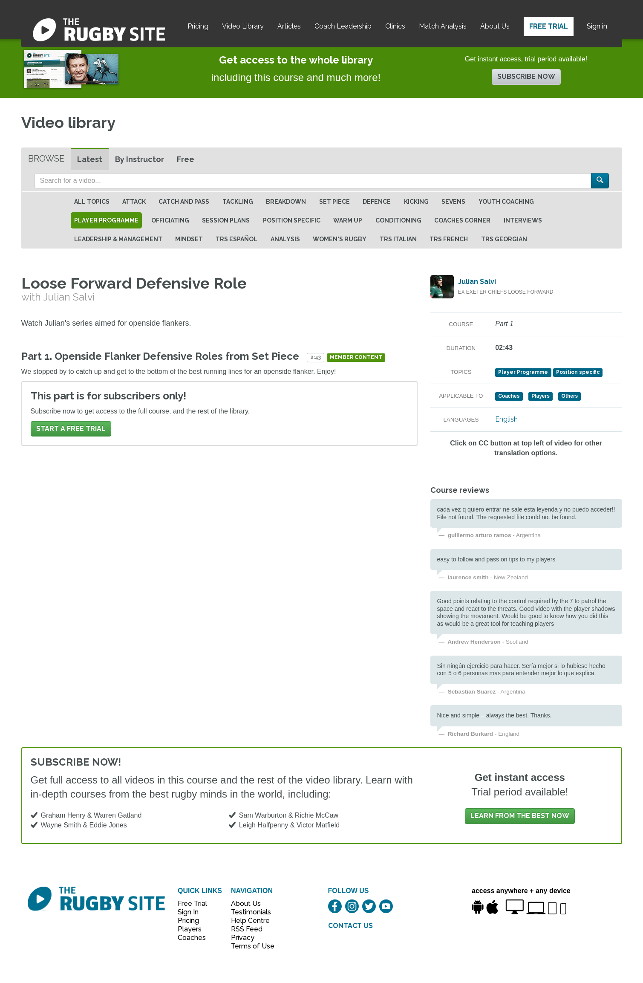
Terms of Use (248, 946)
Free (185, 159)
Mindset (189, 239)
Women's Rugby (339, 239)
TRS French (449, 239)
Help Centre (248, 921)
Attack (134, 201)
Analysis (285, 239)
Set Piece (334, 201)
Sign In (188, 912)
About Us (495, 26)
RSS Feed (247, 929)
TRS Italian (398, 239)
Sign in (597, 26)
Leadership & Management (118, 239)
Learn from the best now (519, 816)
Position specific (291, 220)
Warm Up (347, 220)
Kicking (416, 201)
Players (190, 929)
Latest (89, 159)
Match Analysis (443, 26)
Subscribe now (526, 76)
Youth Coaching (506, 201)
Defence (377, 201)
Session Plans (226, 220)
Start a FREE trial (71, 429)
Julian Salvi (477, 282)
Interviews (523, 220)
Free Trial (548, 26)
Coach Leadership (343, 26)
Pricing (197, 26)
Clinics (395, 26)
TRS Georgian (504, 239)
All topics (92, 201)
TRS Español (236, 239)
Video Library (243, 26)
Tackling (237, 201)
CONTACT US (350, 926)
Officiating (170, 220)
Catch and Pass (184, 201)
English (506, 419)
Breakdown (286, 201)
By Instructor (139, 159)
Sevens (453, 201)
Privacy (242, 938)
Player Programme (106, 220)
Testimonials (248, 912)
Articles (289, 26)
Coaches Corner (462, 220)
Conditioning (398, 220)
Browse (46, 158)
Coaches (192, 938)
